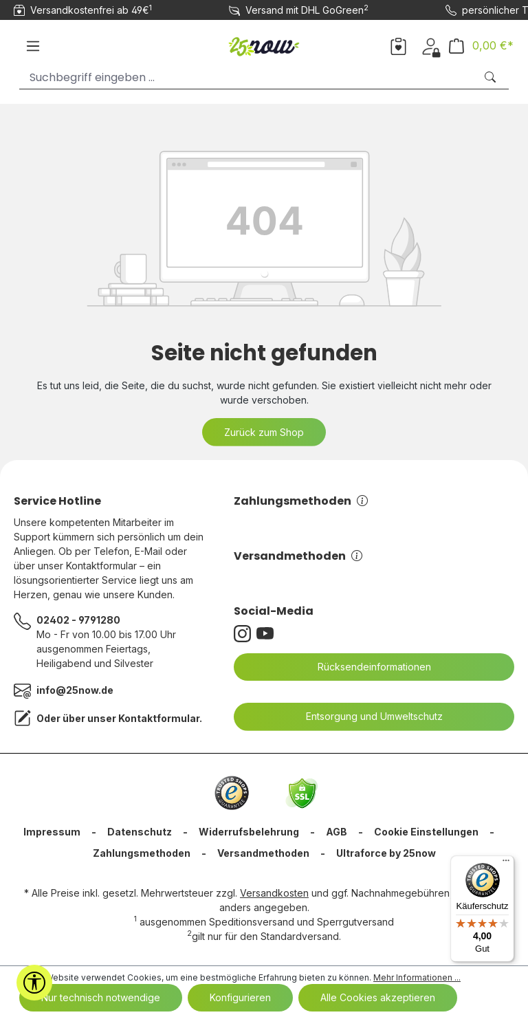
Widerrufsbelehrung (249, 832)
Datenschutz (139, 832)
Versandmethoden (298, 556)
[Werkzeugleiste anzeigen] (34, 982)
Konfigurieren (240, 997)
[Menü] (33, 46)
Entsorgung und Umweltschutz (366, 716)
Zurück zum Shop (264, 432)
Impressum (51, 832)
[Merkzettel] (398, 45)
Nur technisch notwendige (100, 997)
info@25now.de (74, 690)
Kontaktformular (158, 718)
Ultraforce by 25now (386, 853)
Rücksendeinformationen (365, 667)
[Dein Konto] (430, 45)
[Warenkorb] (481, 46)
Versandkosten (274, 893)
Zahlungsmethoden (301, 501)
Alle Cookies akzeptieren (377, 997)
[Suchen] (491, 77)
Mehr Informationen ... (417, 977)
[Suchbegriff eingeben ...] (247, 77)
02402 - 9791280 (78, 620)
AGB (336, 832)
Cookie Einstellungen (426, 832)
